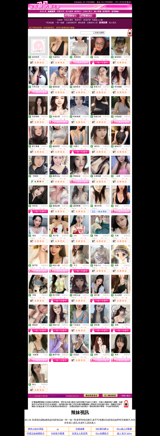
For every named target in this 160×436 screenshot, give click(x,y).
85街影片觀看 (57, 433)
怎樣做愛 (80, 429)
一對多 (86, 57)
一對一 (45, 176)
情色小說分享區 (35, 429)
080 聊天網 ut (102, 429)
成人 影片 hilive (124, 433)
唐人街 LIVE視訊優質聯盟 (57, 396)
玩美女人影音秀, (80, 433)
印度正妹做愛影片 (36, 433)
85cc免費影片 (102, 433)
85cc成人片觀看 (124, 429)
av (58, 429)
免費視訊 (44, 57)
